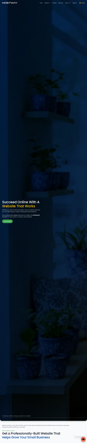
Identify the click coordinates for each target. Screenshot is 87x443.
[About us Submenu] (70, 3)
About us (67, 2)
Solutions (46, 2)
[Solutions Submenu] (50, 3)
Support (75, 2)
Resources (60, 2)
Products (54, 2)
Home (41, 2)
